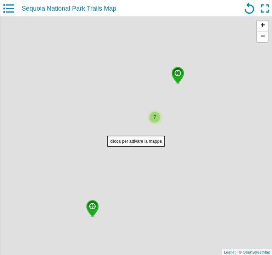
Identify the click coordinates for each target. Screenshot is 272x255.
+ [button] (262, 26)
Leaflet (230, 252)
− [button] (262, 37)
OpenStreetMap (256, 252)
